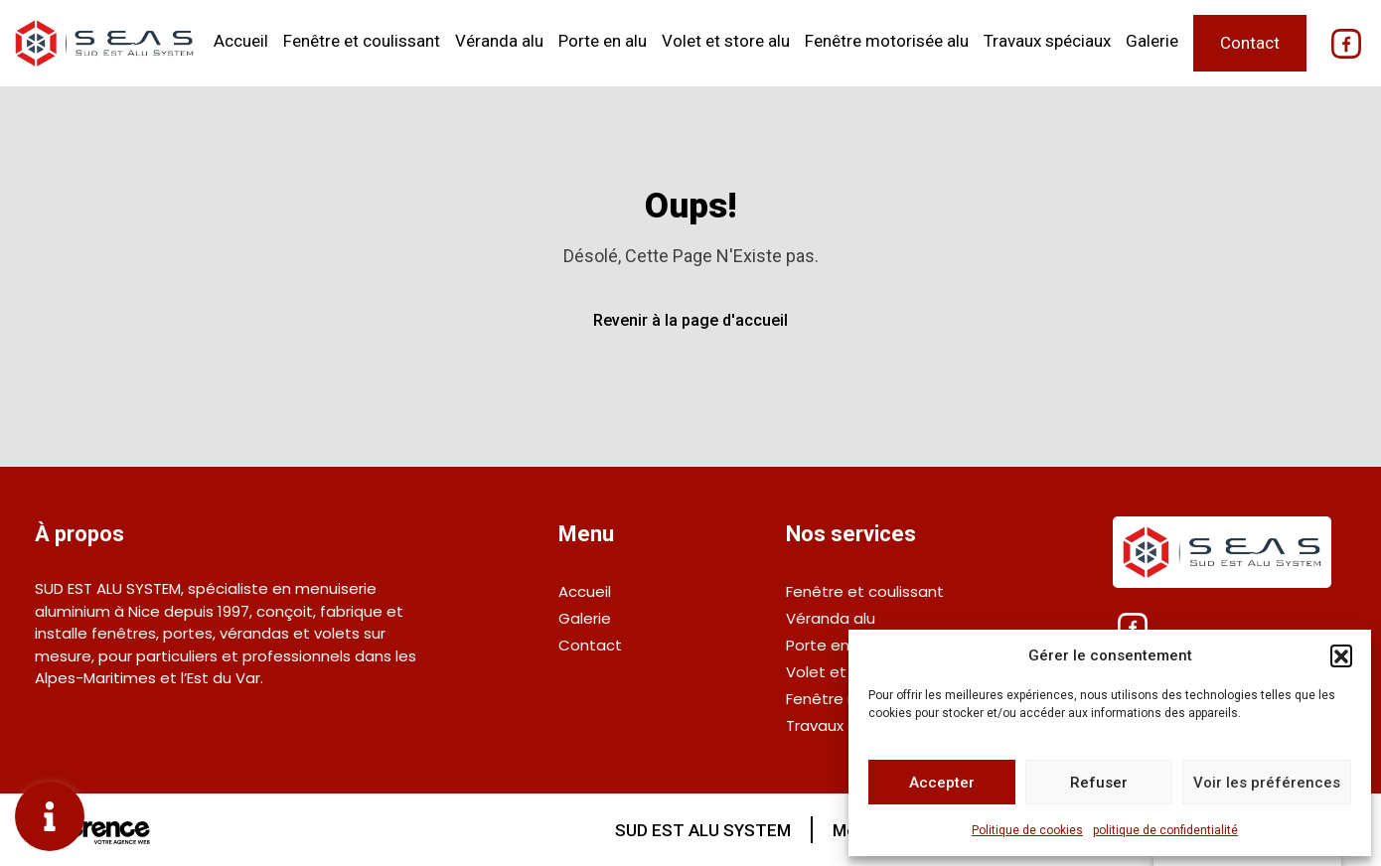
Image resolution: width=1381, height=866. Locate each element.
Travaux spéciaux (1047, 41)
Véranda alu (499, 41)
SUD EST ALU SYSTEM (703, 830)
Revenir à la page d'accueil (690, 320)
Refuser (1099, 783)
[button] (1341, 655)
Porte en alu (602, 41)
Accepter (942, 783)
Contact (1250, 43)
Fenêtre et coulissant (361, 41)
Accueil (241, 41)
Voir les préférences (1266, 783)
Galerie (1152, 41)
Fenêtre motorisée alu (887, 41)
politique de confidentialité (1165, 830)
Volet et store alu (726, 41)
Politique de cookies (1027, 830)
